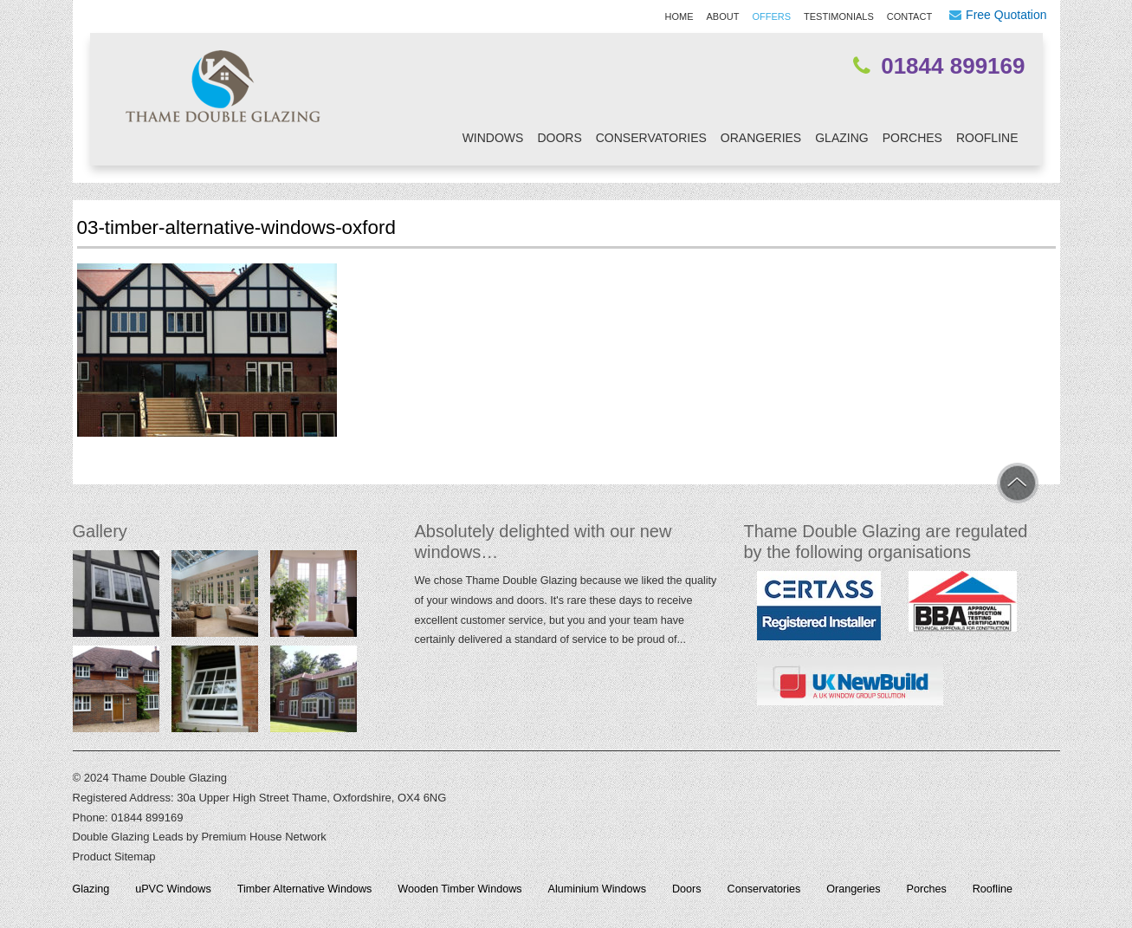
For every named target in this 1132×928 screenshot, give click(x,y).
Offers (771, 16)
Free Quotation (1006, 15)
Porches (912, 138)
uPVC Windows (173, 889)
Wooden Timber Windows (459, 889)
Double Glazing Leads (128, 836)
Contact (909, 16)
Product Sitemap (114, 856)
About (723, 16)
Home (679, 16)
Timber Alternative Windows (304, 889)
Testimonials (839, 16)
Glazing (841, 138)
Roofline (987, 138)
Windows (493, 138)
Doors (559, 138)
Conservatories (651, 138)
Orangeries (761, 138)
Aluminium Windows (597, 889)
